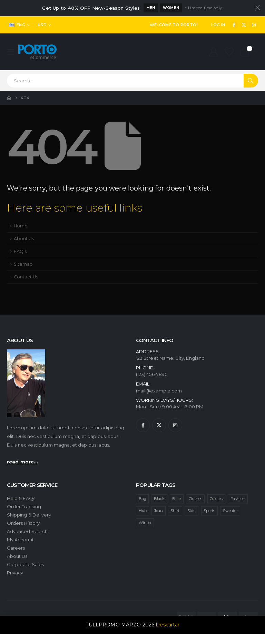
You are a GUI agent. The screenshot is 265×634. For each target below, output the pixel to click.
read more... (22, 461)
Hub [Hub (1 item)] (143, 510)
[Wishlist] (229, 52)
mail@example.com (159, 390)
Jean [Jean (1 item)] (158, 510)
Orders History (23, 523)
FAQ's (20, 251)
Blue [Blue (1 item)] (176, 498)
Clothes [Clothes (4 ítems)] (195, 498)
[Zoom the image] (26, 352)
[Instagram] (253, 24)
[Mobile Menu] (12, 51)
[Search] (251, 81)
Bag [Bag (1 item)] (142, 498)
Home (21, 225)
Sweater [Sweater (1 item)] (230, 510)
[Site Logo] (37, 51)
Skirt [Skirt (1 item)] (191, 510)
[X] (243, 24)
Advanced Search (27, 531)
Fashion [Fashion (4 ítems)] (237, 498)
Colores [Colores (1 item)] (216, 498)
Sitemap (23, 264)
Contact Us (26, 276)
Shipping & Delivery (29, 515)
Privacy (15, 572)
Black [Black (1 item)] (159, 498)
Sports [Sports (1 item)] (209, 510)
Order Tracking (24, 506)
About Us (24, 238)
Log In (218, 24)
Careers (16, 548)
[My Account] (213, 52)
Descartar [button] (167, 625)
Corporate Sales (25, 564)
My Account (20, 539)
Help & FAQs (21, 498)
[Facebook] (233, 24)
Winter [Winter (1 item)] (145, 522)
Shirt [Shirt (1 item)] (174, 510)
